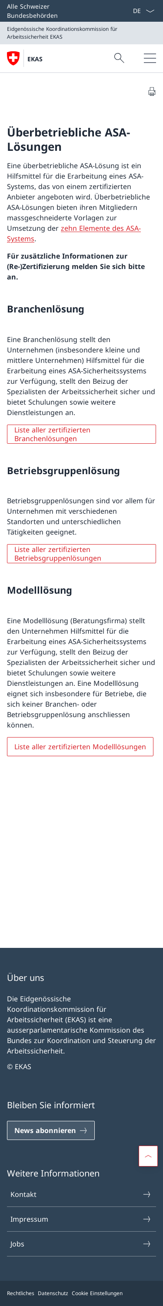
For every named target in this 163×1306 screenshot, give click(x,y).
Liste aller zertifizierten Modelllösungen (80, 746)
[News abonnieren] (51, 1130)
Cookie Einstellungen (97, 1293)
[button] (148, 1156)
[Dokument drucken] (151, 91)
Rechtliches (20, 1293)
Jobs (81, 1244)
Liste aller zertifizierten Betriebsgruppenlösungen (57, 554)
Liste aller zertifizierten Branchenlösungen (52, 434)
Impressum (81, 1219)
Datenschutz (53, 1293)
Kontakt (81, 1194)
